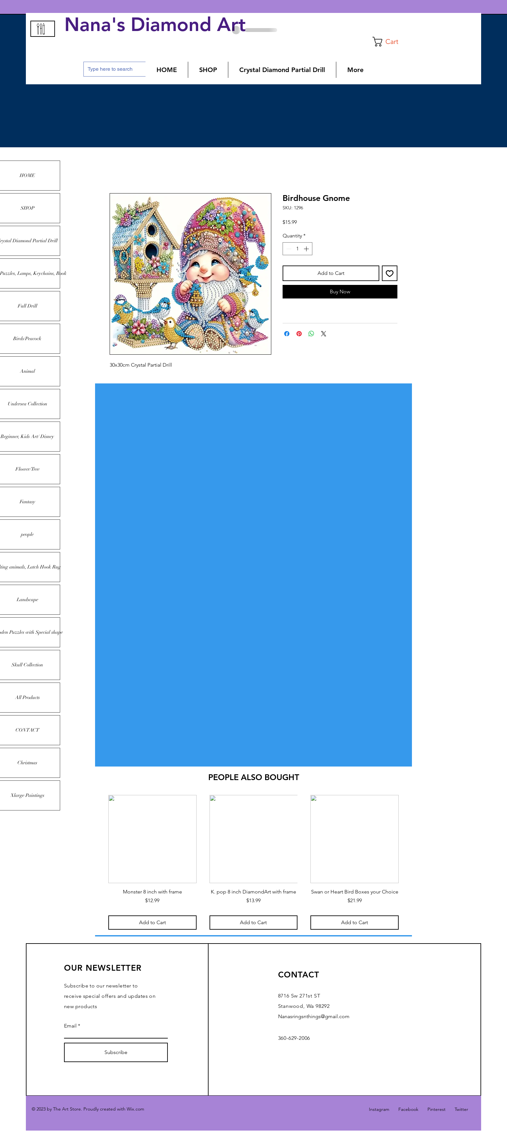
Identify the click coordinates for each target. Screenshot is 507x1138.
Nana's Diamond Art (157, 24)
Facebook (408, 1109)
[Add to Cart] (152, 922)
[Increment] (306, 249)
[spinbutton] (297, 249)
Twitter (461, 1109)
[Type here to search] (116, 69)
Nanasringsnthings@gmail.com (314, 1016)
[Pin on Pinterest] (299, 334)
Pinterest (436, 1109)
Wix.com (135, 1109)
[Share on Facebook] (287, 334)
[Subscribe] (116, 1052)
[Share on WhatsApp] (311, 334)
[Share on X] (324, 334)
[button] (390, 42)
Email (70, 1025)
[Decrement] (288, 249)
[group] (253, 862)
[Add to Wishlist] (389, 273)
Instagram (379, 1109)
